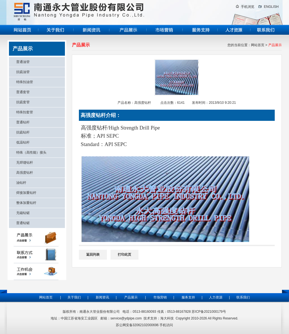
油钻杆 (21, 183)
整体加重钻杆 (26, 203)
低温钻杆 (23, 142)
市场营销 (160, 297)
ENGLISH (271, 7)
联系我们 (243, 297)
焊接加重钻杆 (26, 193)
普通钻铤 (23, 223)
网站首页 (257, 45)
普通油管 (23, 62)
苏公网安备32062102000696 (137, 325)
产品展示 (131, 297)
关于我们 (74, 297)
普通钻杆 (23, 122)
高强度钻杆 (24, 173)
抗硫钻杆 (23, 132)
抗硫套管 (23, 102)
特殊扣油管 (24, 82)
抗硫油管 (23, 72)
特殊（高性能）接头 (31, 152)
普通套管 (23, 92)
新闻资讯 (102, 297)
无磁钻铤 (23, 213)
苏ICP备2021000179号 (209, 312)
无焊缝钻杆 (24, 162)
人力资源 (215, 297)
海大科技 (167, 318)
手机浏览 (247, 7)
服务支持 (190, 297)
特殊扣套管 (24, 112)
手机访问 (166, 325)
